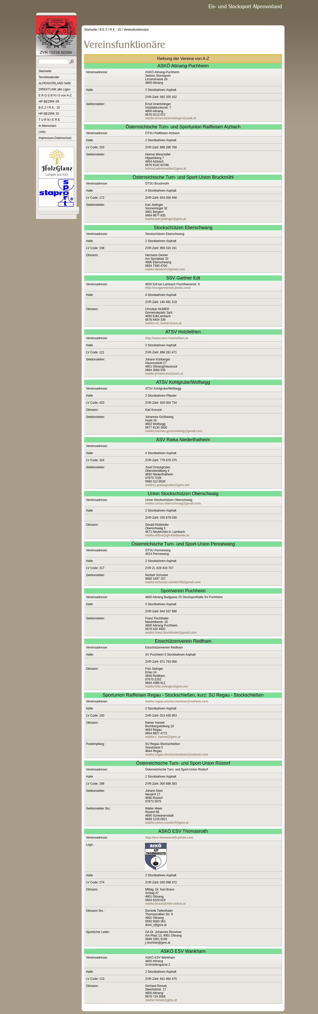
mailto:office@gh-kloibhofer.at (167, 535)
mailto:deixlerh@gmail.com (165, 269)
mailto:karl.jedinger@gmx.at (165, 219)
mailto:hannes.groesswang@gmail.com (173, 431)
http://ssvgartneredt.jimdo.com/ (167, 288)
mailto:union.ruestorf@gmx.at (166, 822)
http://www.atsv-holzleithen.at (166, 338)
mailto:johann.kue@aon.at (164, 373)
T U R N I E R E (49, 119)
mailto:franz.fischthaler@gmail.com (171, 632)
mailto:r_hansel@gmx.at (162, 737)
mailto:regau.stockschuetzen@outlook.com (176, 701)
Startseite (45, 71)
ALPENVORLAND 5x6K (55, 83)
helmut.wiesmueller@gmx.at (165, 168)
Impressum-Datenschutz (55, 138)
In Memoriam (47, 126)
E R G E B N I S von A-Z (55, 95)
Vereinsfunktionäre (136, 29)
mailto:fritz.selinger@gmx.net (166, 686)
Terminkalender (49, 77)
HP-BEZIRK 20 (49, 113)
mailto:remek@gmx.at (161, 1000)
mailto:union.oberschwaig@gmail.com (173, 503)
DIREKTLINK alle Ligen (54, 89)
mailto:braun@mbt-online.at (165, 903)
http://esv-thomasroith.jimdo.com (169, 837)
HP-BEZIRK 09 (49, 101)
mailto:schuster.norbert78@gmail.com (172, 582)
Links (42, 132)
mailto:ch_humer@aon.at (163, 323)
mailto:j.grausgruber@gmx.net (167, 485)
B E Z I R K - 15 (49, 107)
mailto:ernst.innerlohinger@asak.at (170, 118)
